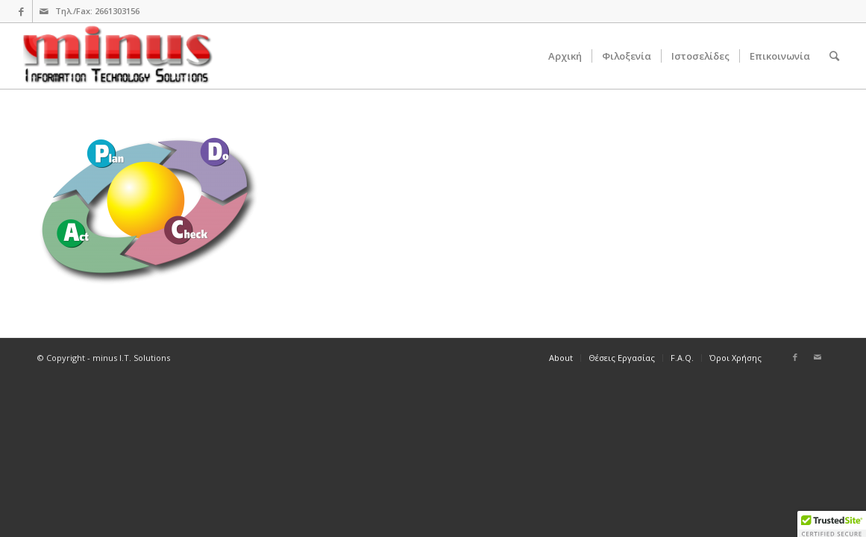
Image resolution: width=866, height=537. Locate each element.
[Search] (834, 56)
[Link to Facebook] (21, 11)
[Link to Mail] (44, 11)
